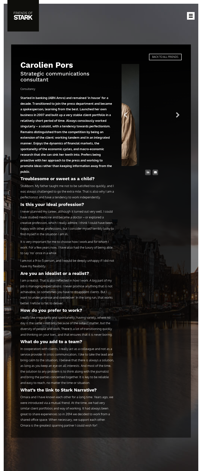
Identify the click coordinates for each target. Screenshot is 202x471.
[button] (148, 172)
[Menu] (191, 16)
